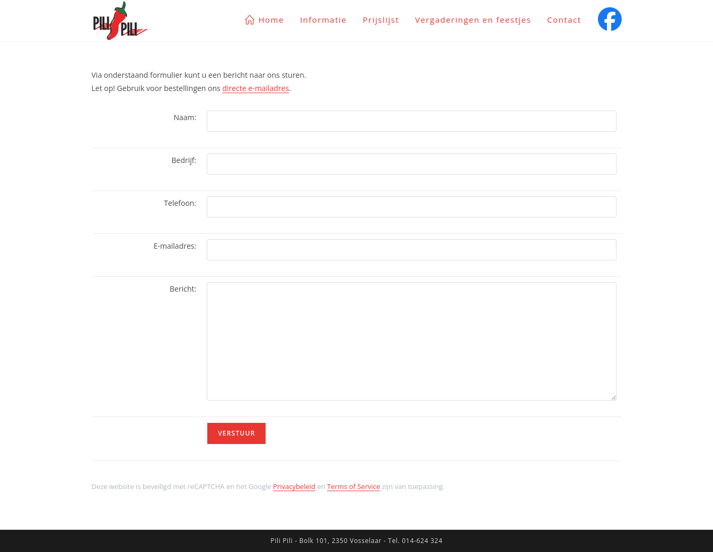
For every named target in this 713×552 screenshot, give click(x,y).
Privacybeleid (294, 486)
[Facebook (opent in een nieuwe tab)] (610, 19)
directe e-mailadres (255, 88)
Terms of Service (353, 486)
